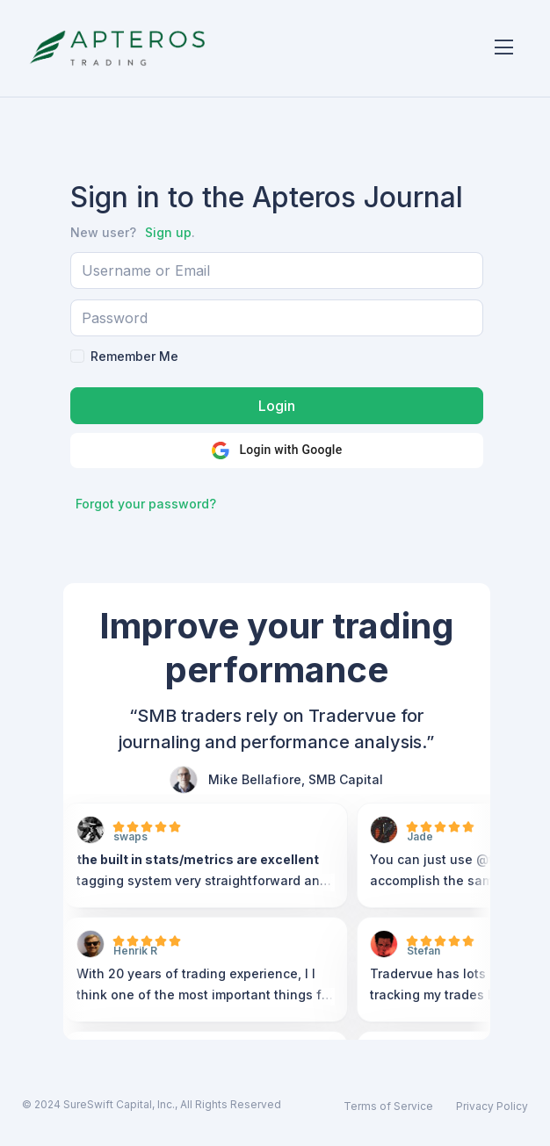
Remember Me (134, 356)
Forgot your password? (146, 503)
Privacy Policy (492, 1106)
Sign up (168, 232)
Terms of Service (388, 1106)
